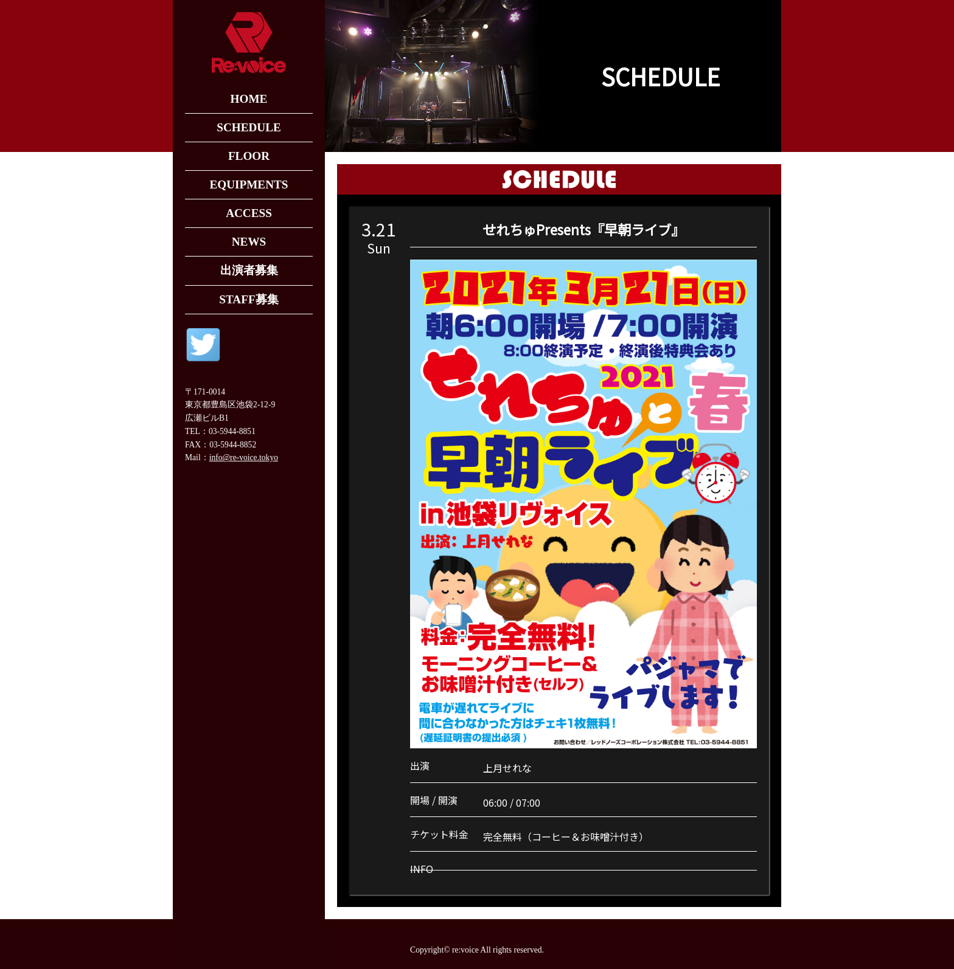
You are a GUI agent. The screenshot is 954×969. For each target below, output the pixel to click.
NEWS (249, 241)
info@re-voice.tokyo (243, 457)
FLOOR (249, 156)
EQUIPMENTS (248, 184)
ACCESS (249, 213)
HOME (249, 98)
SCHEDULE (249, 127)
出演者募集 (249, 270)
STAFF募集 (248, 299)
